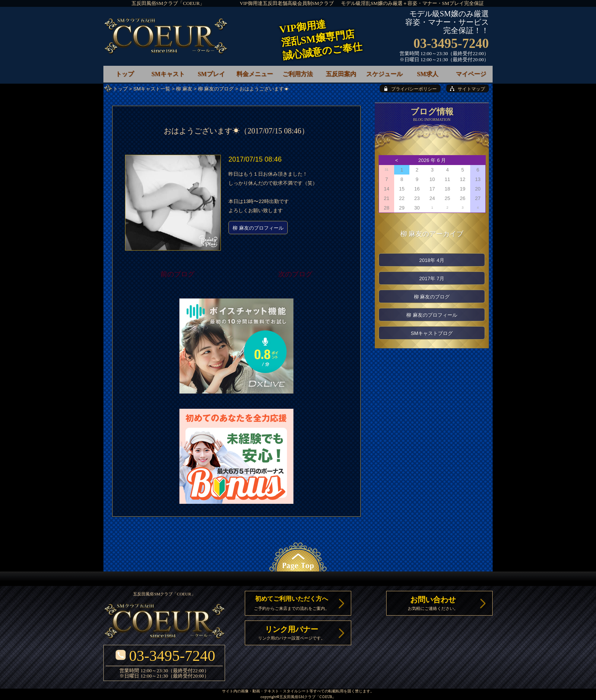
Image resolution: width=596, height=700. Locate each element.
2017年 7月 (431, 278)
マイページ (471, 74)
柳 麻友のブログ (216, 89)
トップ (120, 89)
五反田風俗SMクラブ (297, 697)
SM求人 (427, 74)
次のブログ (295, 274)
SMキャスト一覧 (152, 89)
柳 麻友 (184, 89)
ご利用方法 (297, 74)
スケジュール (384, 74)
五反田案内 (341, 74)
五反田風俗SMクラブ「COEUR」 (168, 3)
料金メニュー (254, 74)
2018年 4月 (431, 260)
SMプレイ (211, 74)
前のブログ (177, 274)
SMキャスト (168, 74)
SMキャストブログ (432, 333)
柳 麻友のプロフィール (258, 228)
